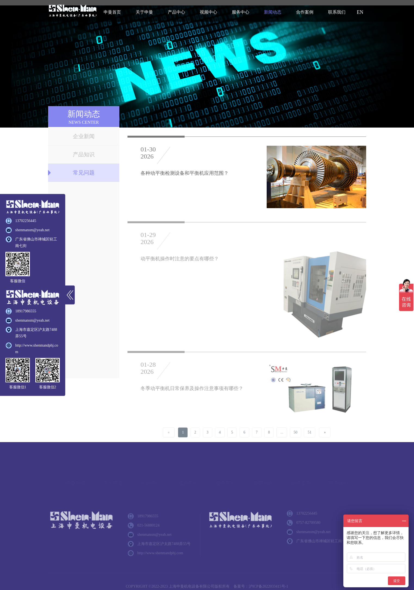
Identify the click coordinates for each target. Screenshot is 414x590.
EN (360, 12)
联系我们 (336, 12)
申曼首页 (112, 12)
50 (295, 439)
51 (310, 439)
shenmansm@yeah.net (32, 230)
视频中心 (208, 12)
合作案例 (304, 12)
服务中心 (240, 12)
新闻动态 (272, 12)
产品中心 (176, 12)
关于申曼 (144, 12)
